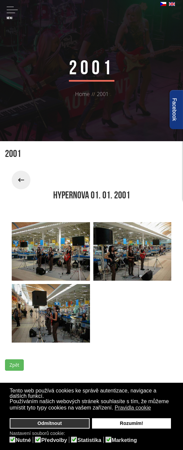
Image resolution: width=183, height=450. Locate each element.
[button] (155, 409)
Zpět (14, 365)
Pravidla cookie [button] (133, 408)
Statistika (89, 440)
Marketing (124, 440)
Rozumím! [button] (131, 423)
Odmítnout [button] (49, 423)
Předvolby (54, 440)
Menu (12, 13)
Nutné (23, 440)
